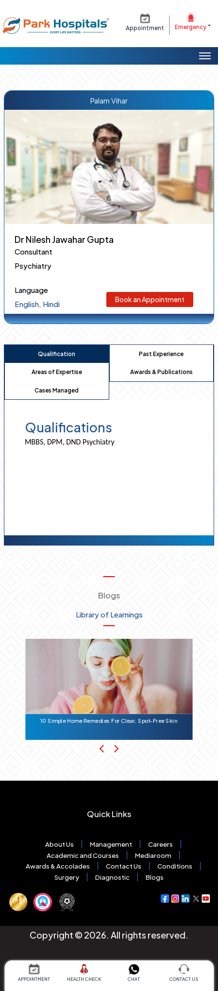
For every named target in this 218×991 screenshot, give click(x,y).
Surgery (66, 877)
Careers (160, 844)
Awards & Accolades (58, 866)
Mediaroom (153, 855)
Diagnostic (112, 877)
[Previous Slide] (101, 748)
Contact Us (123, 866)
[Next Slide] (116, 748)
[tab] (56, 354)
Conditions (174, 866)
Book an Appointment (149, 299)
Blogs (155, 877)
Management (111, 844)
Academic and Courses (83, 855)
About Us (59, 844)
